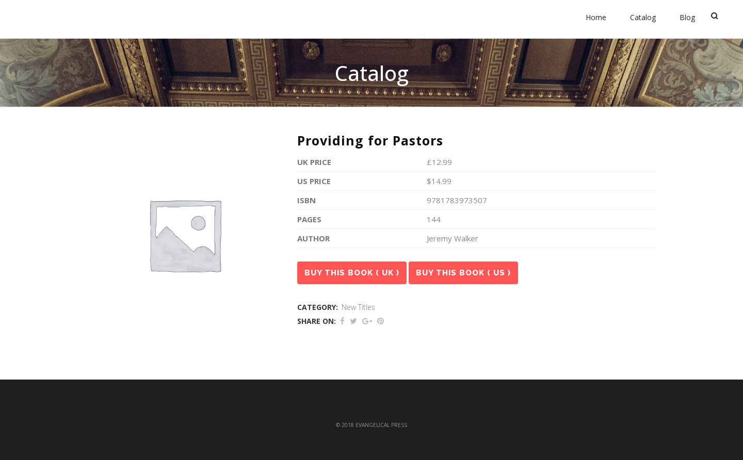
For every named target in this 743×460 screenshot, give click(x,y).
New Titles (358, 307)
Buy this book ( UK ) (351, 272)
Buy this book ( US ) (463, 272)
